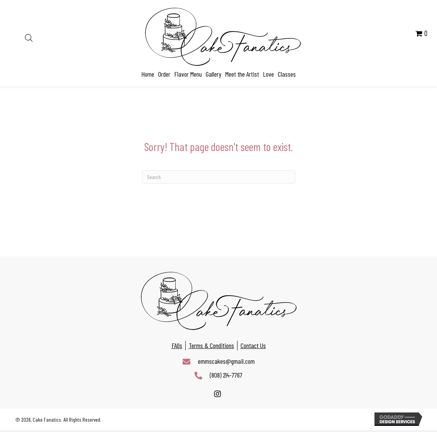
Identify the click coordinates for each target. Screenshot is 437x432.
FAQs (177, 345)
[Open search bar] (29, 37)
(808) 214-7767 (226, 375)
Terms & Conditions (211, 345)
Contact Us (253, 345)
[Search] (218, 177)
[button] (217, 394)
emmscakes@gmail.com (226, 361)
